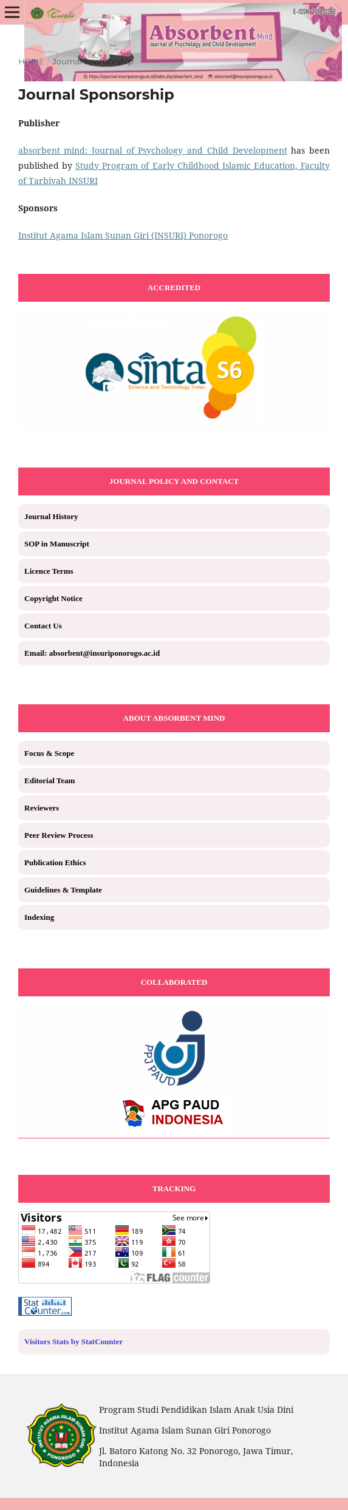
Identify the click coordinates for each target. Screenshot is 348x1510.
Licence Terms (48, 571)
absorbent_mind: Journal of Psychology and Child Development (152, 150)
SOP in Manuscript (56, 543)
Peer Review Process (59, 835)
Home (31, 61)
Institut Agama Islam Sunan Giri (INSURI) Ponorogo (123, 235)
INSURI (83, 180)
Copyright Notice (53, 598)
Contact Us (43, 625)
